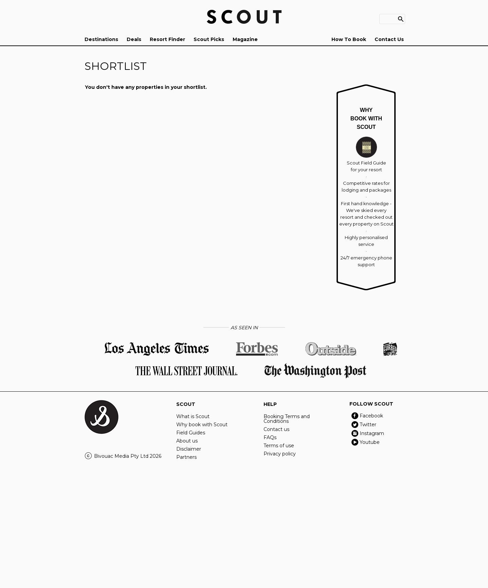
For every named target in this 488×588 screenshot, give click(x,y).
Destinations (101, 39)
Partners (186, 457)
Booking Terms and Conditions (287, 418)
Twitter (368, 425)
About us (187, 441)
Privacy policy (280, 454)
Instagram (372, 433)
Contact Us (389, 39)
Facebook (371, 416)
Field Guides (190, 433)
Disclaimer (188, 449)
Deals (134, 39)
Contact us (276, 429)
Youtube (370, 442)
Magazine (245, 39)
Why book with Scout (202, 425)
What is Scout (193, 416)
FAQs (270, 437)
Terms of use (279, 446)
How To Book (348, 39)
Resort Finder (167, 39)
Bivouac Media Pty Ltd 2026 (127, 456)
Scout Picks (209, 39)
